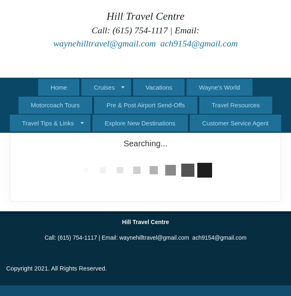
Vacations (159, 87)
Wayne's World (219, 87)
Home (59, 87)
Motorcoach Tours (55, 105)
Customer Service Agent (235, 123)
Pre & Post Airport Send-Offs (145, 105)
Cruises (104, 87)
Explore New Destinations (140, 123)
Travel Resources (236, 105)
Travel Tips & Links (48, 123)
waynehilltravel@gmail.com (104, 43)
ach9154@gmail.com (199, 43)
